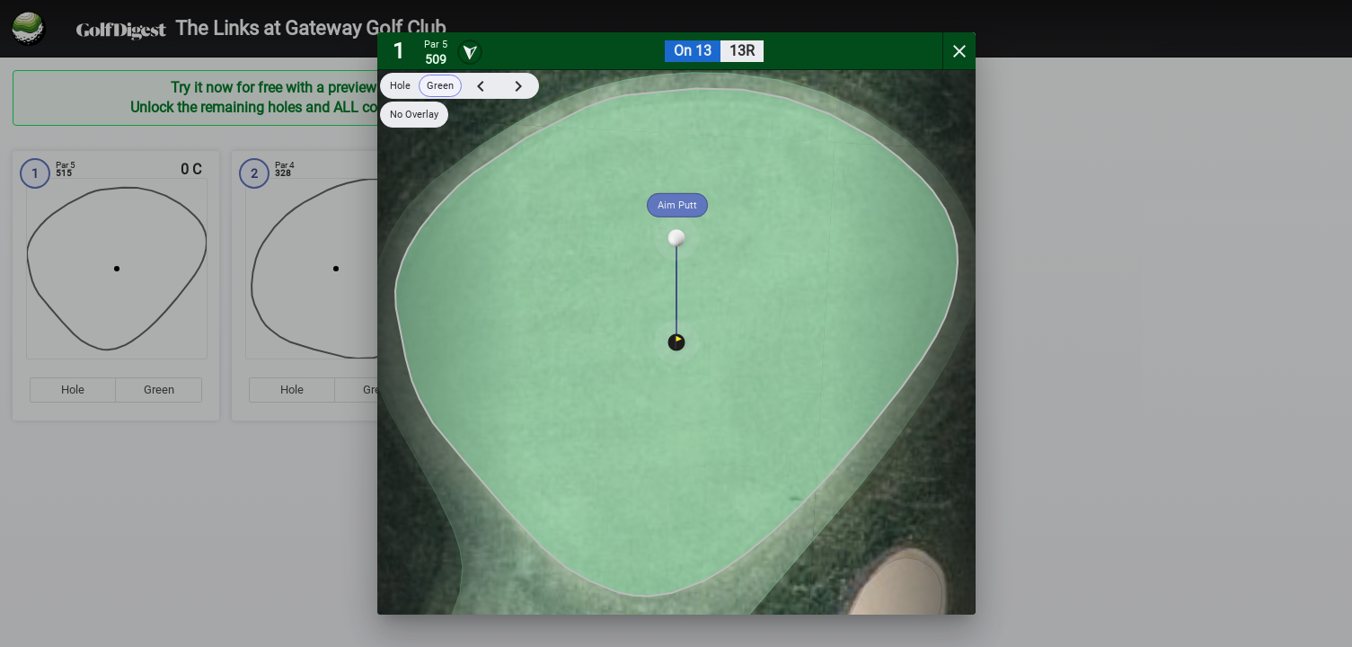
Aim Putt (677, 205)
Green (440, 86)
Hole (400, 86)
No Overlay (414, 114)
